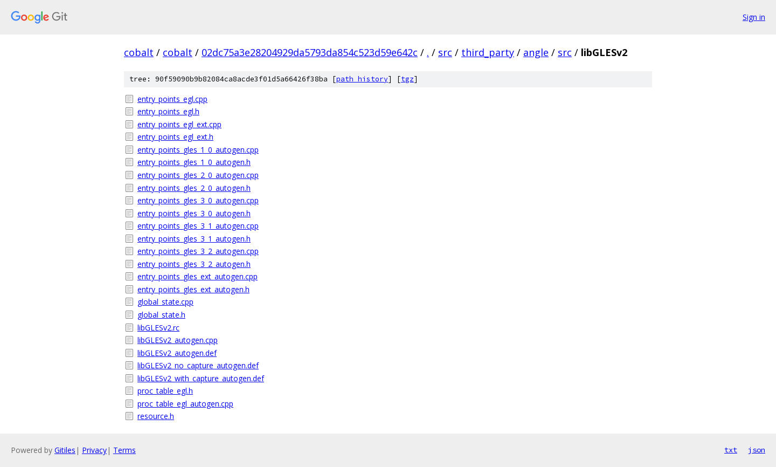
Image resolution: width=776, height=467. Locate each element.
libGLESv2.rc (158, 327)
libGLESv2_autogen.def (177, 353)
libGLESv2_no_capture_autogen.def (198, 365)
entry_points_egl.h (168, 111)
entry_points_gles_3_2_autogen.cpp (198, 251)
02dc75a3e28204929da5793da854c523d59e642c (310, 52)
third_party (487, 52)
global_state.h (161, 315)
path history (362, 79)
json (756, 450)
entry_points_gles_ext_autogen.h (193, 289)
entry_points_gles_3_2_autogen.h (194, 264)
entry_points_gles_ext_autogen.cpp (197, 276)
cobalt (139, 52)
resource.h (155, 416)
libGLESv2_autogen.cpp (177, 340)
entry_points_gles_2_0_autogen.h (194, 188)
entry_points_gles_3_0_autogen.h (194, 213)
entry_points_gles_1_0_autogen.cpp (198, 150)
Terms (124, 450)
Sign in (754, 17)
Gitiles (64, 450)
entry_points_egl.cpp (172, 99)
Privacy (94, 450)
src (445, 52)
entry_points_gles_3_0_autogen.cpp (198, 200)
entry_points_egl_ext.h (175, 137)
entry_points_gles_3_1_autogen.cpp (198, 226)
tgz (407, 79)
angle (536, 52)
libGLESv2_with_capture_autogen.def (200, 378)
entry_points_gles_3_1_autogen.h (194, 239)
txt (730, 450)
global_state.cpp (165, 302)
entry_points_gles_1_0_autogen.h (194, 162)
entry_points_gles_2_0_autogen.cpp (198, 175)
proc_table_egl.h (165, 391)
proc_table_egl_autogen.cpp (185, 404)
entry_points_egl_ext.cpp (179, 124)
